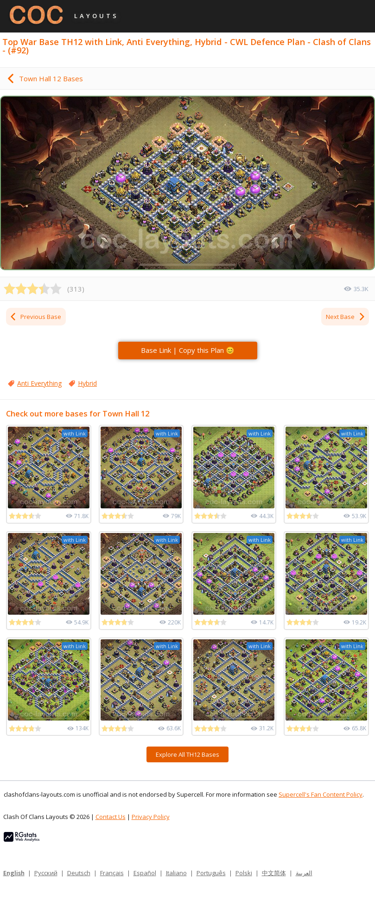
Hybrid (87, 383)
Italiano (176, 873)
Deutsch (78, 873)
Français (112, 873)
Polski (243, 873)
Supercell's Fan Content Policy (320, 794)
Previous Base (35, 316)
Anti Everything (39, 383)
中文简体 (274, 873)
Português (211, 873)
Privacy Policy (151, 816)
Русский (45, 873)
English (14, 873)
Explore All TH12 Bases (187, 754)
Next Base (346, 316)
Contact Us (110, 816)
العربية (304, 873)
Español (144, 873)
